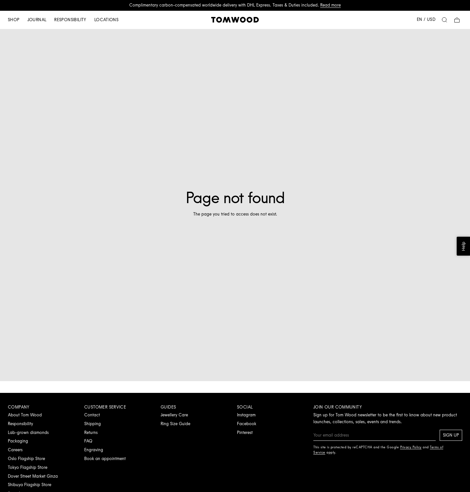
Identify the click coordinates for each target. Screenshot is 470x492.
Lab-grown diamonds (28, 432)
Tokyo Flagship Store (27, 467)
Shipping (92, 423)
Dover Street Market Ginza (33, 476)
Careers (15, 450)
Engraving (93, 450)
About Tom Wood (25, 415)
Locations (106, 19)
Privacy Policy (411, 447)
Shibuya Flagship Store (29, 484)
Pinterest (245, 432)
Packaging (18, 441)
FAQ (88, 441)
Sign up (451, 435)
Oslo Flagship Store (26, 458)
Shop (14, 19)
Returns (91, 432)
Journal (37, 19)
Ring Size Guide (175, 423)
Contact (92, 415)
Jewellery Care (174, 415)
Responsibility (70, 19)
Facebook (246, 423)
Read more (330, 5)
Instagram (246, 415)
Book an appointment (105, 458)
